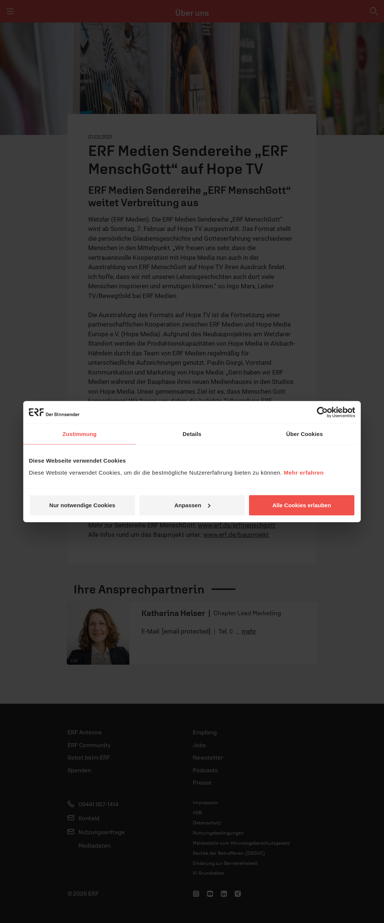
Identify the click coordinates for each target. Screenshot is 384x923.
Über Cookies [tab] (304, 434)
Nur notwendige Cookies (83, 505)
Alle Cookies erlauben (301, 505)
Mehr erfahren (304, 472)
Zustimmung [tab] (80, 434)
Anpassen (192, 505)
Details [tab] (192, 434)
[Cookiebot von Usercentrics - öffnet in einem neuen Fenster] (322, 412)
